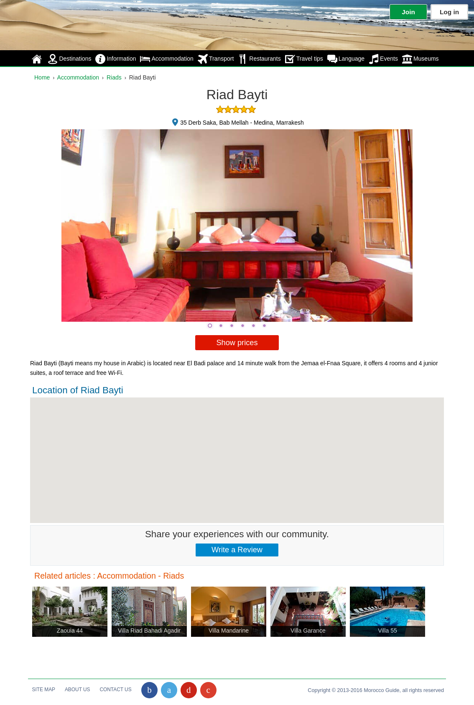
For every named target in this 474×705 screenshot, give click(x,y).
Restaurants (259, 59)
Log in (449, 11)
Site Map (44, 689)
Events (383, 59)
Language (345, 59)
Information (115, 59)
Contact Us (115, 689)
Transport (216, 59)
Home (42, 77)
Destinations (69, 59)
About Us (77, 689)
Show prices (236, 342)
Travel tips (304, 59)
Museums (420, 59)
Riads (114, 77)
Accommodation (166, 59)
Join (408, 11)
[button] (237, 452)
